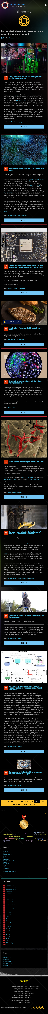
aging (4, 865)
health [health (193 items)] (11, 837)
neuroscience (24, 215)
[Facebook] (31, 1007)
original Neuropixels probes (36, 180)
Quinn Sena (10, 492)
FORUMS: (20, 1002)
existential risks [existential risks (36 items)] (36, 835)
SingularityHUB (7, 965)
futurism (19, 785)
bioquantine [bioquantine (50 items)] (29, 833)
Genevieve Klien (10, 885)
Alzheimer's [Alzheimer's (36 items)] (12, 833)
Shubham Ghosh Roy (11, 889)
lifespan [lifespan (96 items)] (16, 839)
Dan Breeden (9, 893)
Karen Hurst (9, 903)
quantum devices (21, 100)
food (17, 340)
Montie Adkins (9, 939)
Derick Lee (9, 407)
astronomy (6, 873)
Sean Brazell (9, 925)
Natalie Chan (9, 927)
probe (5, 211)
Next (31, 804)
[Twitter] (34, 1007)
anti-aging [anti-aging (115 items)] (17, 833)
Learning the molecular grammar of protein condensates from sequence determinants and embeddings (25, 688)
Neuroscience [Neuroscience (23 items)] (28, 839)
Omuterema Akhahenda (12, 909)
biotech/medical (16, 492)
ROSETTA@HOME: (14, 1000)
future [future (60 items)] (44, 835)
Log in (4, 38)
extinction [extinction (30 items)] (41, 834)
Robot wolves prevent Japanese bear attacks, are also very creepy (26, 616)
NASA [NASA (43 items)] (26, 839)
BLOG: (26, 991)
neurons (15, 187)
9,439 (31, 801)
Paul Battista (9, 897)
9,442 (13, 804)
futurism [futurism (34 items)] (4, 837)
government (23, 578)
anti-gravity (6, 868)
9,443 (18, 804)
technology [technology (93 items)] (29, 841)
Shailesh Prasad (10, 895)
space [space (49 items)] (20, 841)
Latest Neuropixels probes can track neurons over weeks (26, 169)
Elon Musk (6, 859)
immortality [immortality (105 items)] (30, 837)
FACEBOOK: (14, 987)
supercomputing (22, 288)
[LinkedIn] (37, 1007)
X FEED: (15, 991)
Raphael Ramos (10, 923)
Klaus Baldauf (9, 911)
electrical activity (35, 185)
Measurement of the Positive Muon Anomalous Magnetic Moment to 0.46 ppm (25, 773)
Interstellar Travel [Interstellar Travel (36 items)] (37, 837)
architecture (6, 870)
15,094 (25, 804)
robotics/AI (16, 288)
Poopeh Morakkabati (11, 340)
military (28, 578)
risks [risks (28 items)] (14, 841)
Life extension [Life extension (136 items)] (9, 839)
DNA (4, 856)
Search (45, 813)
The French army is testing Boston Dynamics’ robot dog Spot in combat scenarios (25, 533)
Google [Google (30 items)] (7, 837)
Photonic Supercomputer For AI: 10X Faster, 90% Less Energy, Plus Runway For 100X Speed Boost (26, 266)
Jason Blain (9, 937)
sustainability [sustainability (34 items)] (23, 841)
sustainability (21, 340)
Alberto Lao (9, 919)
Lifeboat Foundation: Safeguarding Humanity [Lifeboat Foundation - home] (20, 5)
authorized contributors (13, 38)
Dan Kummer (10, 288)
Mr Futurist (6, 959)
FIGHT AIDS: (16, 996)
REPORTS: (27, 996)
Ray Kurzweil (6, 858)
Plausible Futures (7, 963)
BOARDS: (26, 994)
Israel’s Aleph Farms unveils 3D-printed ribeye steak (25, 329)
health (21, 492)
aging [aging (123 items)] (6, 833)
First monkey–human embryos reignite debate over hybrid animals (25, 382)
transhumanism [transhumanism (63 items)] (36, 841)
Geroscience (6, 956)
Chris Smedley (9, 943)
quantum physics (29, 122)
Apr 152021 (6, 77)
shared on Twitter (26, 544)
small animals (8, 192)
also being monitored (32, 479)
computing (20, 122)
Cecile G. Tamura (10, 913)
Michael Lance (9, 935)
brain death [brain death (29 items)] (19, 834)
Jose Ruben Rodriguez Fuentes (14, 905)
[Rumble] (42, 1007)
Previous (10, 801)
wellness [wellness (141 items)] (43, 841)
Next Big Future (7, 961)
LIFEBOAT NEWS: (28, 987)
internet (16, 95)
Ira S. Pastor (9, 941)
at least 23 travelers (27, 477)
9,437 (21, 801)
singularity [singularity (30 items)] (16, 841)
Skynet (5, 862)
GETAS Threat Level (24, 981)
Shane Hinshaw (10, 921)
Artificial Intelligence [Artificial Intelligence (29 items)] (24, 833)
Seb (7, 933)
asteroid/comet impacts (9, 871)
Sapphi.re (24, 1008)
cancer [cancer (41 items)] (23, 835)
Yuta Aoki (8, 915)
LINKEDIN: (15, 989)
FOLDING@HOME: (15, 998)
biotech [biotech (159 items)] (41, 833)
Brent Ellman (9, 931)
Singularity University (8, 861)
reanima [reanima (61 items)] (35, 839)
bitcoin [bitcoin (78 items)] (11, 835)
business (19, 578)
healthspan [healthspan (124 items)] (17, 837)
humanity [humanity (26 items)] (21, 837)
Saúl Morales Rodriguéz (12, 122)
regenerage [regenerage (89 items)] (40, 839)
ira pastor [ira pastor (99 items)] (42, 837)
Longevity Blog (7, 957)
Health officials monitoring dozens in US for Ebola (26, 461)
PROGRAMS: (27, 998)
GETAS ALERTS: (28, 989)
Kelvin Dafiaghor (10, 901)
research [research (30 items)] (11, 841)
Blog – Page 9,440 (24, 12)
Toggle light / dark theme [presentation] (46, 5)
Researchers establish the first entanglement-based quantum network (25, 77)
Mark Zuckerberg (7, 864)
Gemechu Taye (9, 899)
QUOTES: (26, 1002)
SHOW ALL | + (5, 945)
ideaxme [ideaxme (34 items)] (25, 837)
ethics (14, 407)
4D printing (6, 853)
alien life (5, 867)
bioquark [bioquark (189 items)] (36, 833)
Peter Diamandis (7, 854)
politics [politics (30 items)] (32, 839)
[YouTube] (40, 1007)
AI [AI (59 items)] (8, 833)
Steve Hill (8, 929)
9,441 (42, 801)
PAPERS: (26, 1000)
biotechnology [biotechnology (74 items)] (6, 835)
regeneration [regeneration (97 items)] (6, 841)
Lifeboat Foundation (10, 1008)
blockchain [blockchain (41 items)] (16, 835)
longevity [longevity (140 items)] (21, 839)
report (6, 553)
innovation (20, 215)
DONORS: (19, 994)
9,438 (26, 801)
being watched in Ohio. (10, 479)
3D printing (6, 851)
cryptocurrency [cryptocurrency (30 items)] (27, 834)
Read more (24, 127)
